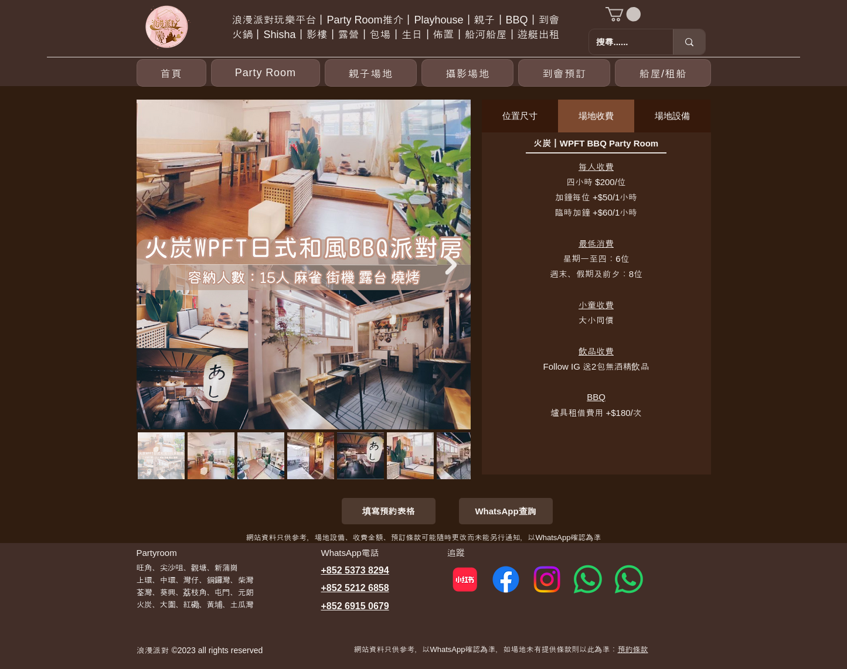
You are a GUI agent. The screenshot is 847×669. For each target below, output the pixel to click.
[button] (623, 14)
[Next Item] (451, 265)
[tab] (520, 116)
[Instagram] (546, 579)
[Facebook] (505, 579)
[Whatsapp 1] (588, 579)
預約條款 (632, 649)
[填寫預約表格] (389, 511)
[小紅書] (464, 579)
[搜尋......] (622, 41)
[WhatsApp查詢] (506, 511)
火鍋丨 (247, 34)
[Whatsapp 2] (629, 579)
